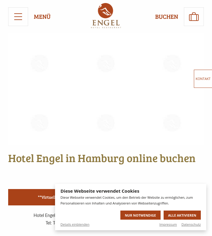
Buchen (166, 17)
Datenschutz (191, 224)
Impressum (168, 224)
